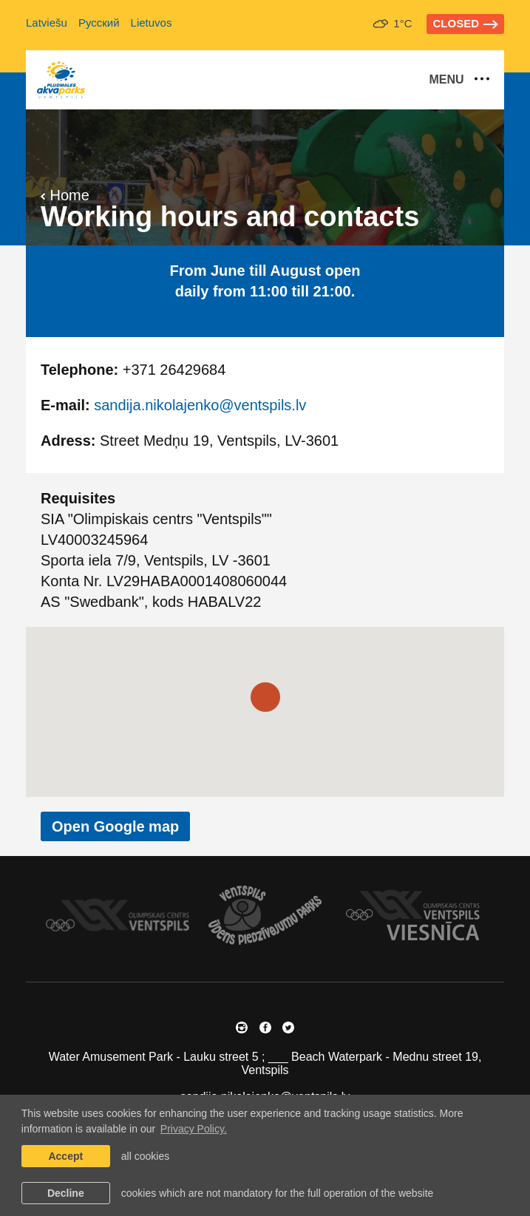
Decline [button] (65, 1193)
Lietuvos (151, 22)
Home (65, 195)
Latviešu (46, 22)
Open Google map (115, 826)
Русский (99, 22)
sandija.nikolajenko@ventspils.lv (200, 405)
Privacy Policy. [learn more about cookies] (193, 1129)
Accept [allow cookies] (65, 1156)
